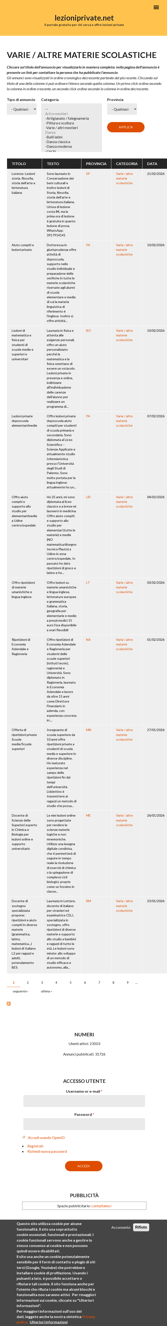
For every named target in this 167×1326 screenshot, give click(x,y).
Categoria (50, 99)
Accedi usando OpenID (46, 1137)
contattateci (101, 1205)
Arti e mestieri (72, 113)
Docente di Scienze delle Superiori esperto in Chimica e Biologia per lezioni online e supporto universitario (24, 831)
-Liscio (72, 151)
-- (72, 109)
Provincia (115, 99)
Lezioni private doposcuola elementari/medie (24, 421)
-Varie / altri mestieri (72, 127)
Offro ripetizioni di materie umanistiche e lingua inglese (23, 589)
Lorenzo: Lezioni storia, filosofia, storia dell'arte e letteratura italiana (23, 183)
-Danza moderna (72, 146)
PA (88, 245)
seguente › (21, 991)
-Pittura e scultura (72, 123)
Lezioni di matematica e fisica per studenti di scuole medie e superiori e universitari (22, 344)
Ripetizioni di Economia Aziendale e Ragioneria (21, 647)
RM (88, 901)
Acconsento (121, 1231)
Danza (72, 132)
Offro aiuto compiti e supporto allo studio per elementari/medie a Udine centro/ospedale (24, 511)
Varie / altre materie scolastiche (124, 178)
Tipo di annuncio (21, 99)
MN (88, 730)
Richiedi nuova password (47, 1151)
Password (84, 1114)
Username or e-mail (84, 1091)
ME (88, 815)
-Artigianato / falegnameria (72, 118)
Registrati (35, 1146)
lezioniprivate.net (84, 17)
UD (88, 497)
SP (88, 174)
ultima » (46, 991)
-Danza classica (72, 141)
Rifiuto (141, 1231)
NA (88, 639)
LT (88, 582)
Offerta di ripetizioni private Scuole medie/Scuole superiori (24, 739)
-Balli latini (72, 137)
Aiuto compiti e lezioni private (23, 247)
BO (88, 330)
